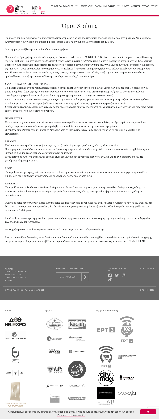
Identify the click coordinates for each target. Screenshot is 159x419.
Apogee (40, 290)
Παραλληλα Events (105, 6)
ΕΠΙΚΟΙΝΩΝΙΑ (147, 269)
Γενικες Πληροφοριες (62, 6)
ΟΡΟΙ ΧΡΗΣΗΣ (147, 290)
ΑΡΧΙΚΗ (9, 269)
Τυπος (145, 6)
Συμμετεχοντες (83, 6)
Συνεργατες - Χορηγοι (128, 6)
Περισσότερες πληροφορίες (71, 415)
